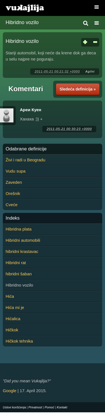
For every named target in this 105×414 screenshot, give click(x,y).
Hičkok (12, 329)
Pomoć (49, 407)
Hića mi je (15, 307)
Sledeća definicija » (78, 89)
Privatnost (35, 407)
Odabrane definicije (26, 149)
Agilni (90, 71)
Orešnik (13, 193)
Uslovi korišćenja (14, 407)
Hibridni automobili (23, 240)
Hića (10, 296)
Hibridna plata (19, 229)
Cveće (12, 204)
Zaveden (14, 182)
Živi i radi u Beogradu (25, 159)
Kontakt (62, 407)
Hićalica (13, 318)
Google (9, 390)
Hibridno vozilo (22, 22)
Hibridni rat (16, 262)
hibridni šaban (19, 273)
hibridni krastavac (22, 251)
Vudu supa (15, 171)
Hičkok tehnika (19, 341)
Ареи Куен (30, 109)
